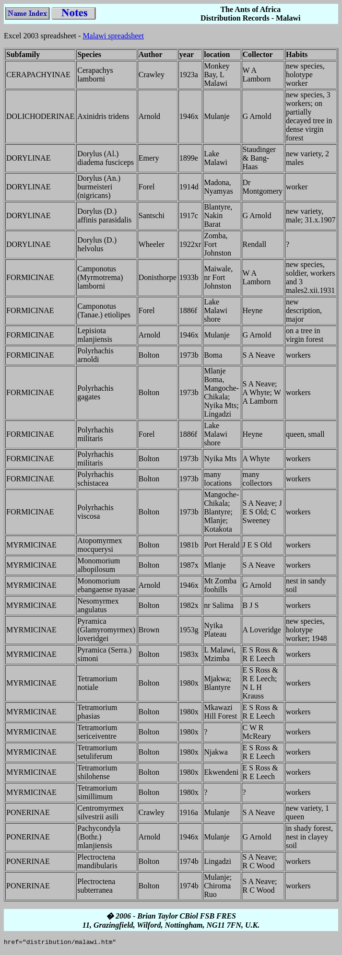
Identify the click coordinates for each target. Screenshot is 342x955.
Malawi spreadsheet (113, 36)
